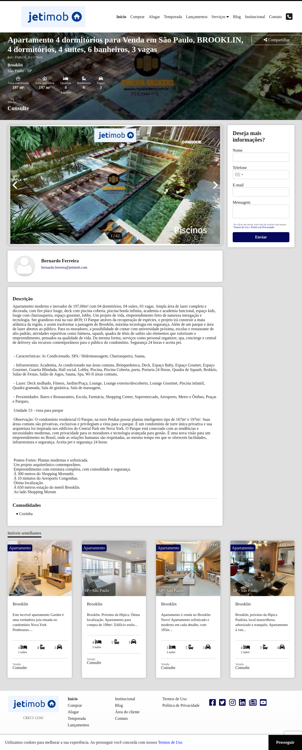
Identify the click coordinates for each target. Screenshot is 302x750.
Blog (237, 17)
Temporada (173, 17)
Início (121, 17)
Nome (238, 150)
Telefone (240, 167)
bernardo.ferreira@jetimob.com (64, 267)
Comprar (137, 17)
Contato (275, 17)
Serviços (218, 17)
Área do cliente (127, 712)
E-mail (238, 185)
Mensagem (241, 202)
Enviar (261, 237)
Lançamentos (196, 17)
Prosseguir (285, 742)
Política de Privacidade (262, 227)
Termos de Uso (241, 227)
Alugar (154, 17)
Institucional (255, 17)
